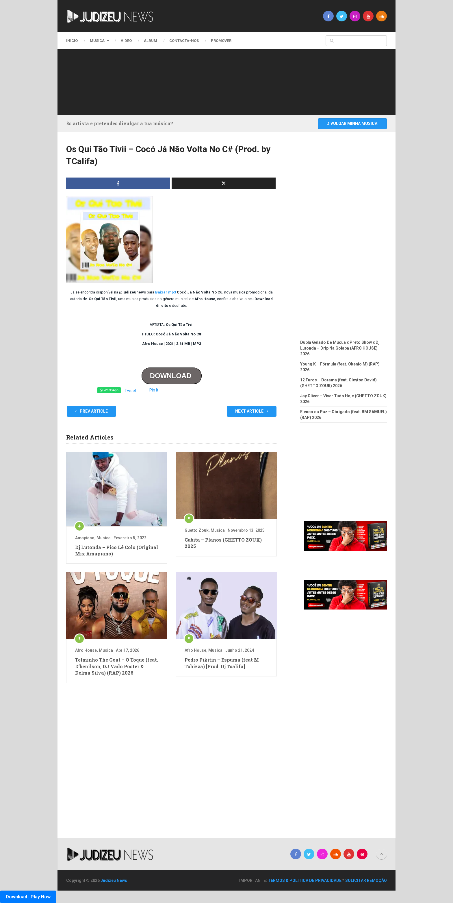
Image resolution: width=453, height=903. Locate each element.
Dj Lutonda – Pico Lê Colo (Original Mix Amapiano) (116, 550)
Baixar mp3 (165, 292)
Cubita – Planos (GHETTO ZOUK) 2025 (223, 543)
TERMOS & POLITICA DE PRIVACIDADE (304, 880)
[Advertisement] (225, 81)
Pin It (153, 390)
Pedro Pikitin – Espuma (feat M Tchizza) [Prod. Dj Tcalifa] (222, 663)
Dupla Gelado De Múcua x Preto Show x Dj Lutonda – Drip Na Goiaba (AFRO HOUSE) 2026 (340, 348)
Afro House (86, 650)
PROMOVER (221, 40)
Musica (97, 40)
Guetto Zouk (197, 530)
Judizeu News (114, 880)
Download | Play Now (28, 897)
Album (150, 40)
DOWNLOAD (172, 376)
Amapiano (84, 537)
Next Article (251, 411)
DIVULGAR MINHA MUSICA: (352, 123)
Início (72, 40)
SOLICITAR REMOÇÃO (366, 880)
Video (126, 40)
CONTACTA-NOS (184, 40)
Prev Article (91, 411)
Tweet (130, 390)
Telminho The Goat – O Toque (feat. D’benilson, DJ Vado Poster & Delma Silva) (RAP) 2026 (116, 666)
